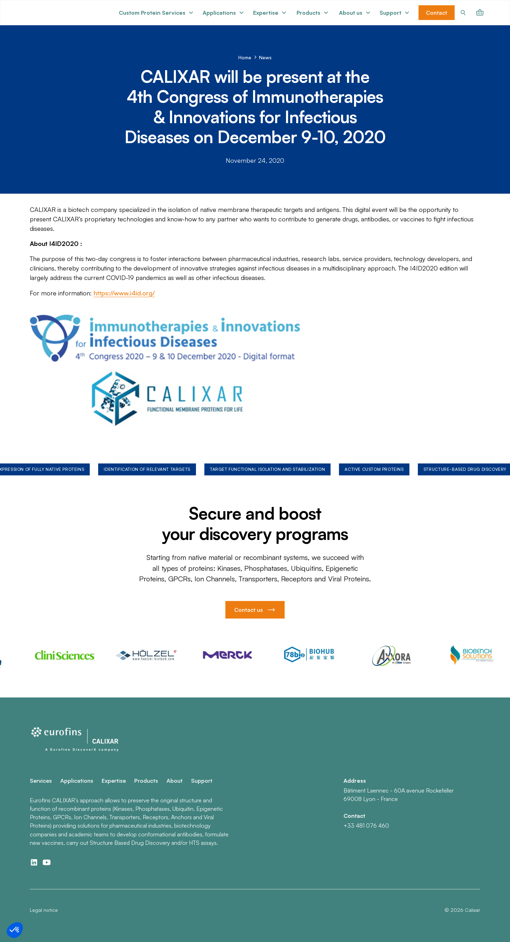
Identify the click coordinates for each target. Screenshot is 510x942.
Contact (436, 12)
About (174, 780)
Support (201, 780)
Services (41, 780)
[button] (156, 13)
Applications (76, 780)
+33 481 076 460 (366, 825)
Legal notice (44, 910)
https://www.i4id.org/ (124, 293)
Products (146, 780)
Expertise (114, 780)
